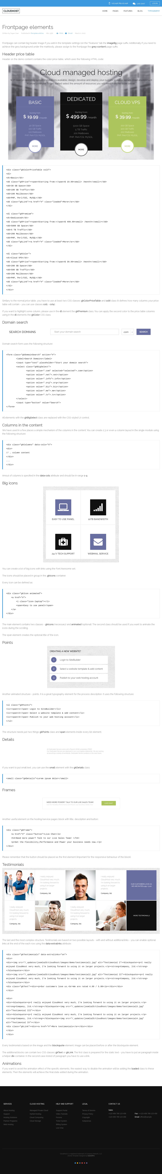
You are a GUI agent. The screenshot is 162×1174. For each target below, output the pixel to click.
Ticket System (61, 1121)
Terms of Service (88, 1110)
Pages (115, 11)
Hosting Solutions (10, 1117)
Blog (140, 11)
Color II (77, 1163)
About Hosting (9, 1110)
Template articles (37, 33)
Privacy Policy (87, 1114)
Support (7, 1114)
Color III (79, 1163)
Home (105, 11)
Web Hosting (9, 1124)
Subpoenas (86, 1121)
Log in (155, 3)
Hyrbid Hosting (35, 1114)
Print (59, 33)
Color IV (82, 1163)
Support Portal (61, 1110)
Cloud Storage (35, 1121)
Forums (59, 1117)
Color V (84, 1163)
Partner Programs (10, 1121)
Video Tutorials (62, 1114)
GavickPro (91, 1156)
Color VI (86, 1163)
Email (68, 33)
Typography (154, 11)
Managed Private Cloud (39, 1110)
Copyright (86, 1117)
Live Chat (59, 1128)
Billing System (61, 1124)
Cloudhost (11, 10)
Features (128, 11)
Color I (75, 1163)
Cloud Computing (36, 1117)
